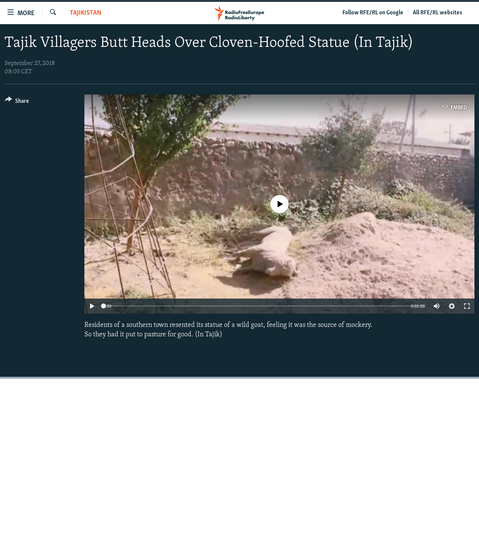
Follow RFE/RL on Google (372, 13)
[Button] (17, 102)
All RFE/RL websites (437, 13)
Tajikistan (85, 13)
